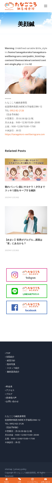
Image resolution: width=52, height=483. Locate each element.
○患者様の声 (11, 397)
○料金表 (8, 386)
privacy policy (20, 469)
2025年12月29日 (12, 197)
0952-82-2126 (17, 110)
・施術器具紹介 (12, 371)
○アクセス (9, 390)
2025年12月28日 (12, 250)
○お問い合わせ (12, 401)
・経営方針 (10, 360)
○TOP (7, 353)
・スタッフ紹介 (12, 367)
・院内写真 (10, 364)
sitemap (8, 469)
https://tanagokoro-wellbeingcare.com (25, 134)
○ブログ (8, 393)
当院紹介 (10, 356)
